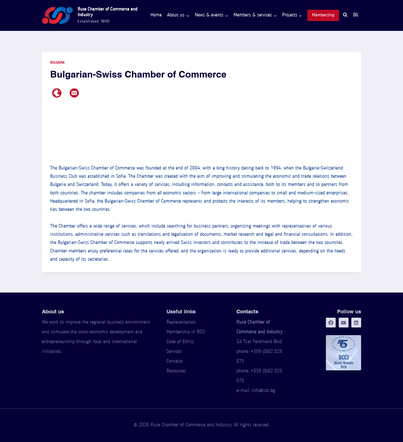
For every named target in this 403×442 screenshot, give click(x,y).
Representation (181, 322)
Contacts (175, 361)
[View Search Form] (345, 15)
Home (156, 15)
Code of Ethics (180, 342)
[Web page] (56, 93)
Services (174, 351)
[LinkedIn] (356, 322)
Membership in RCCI (186, 332)
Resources (176, 371)
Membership (323, 15)
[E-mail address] (74, 93)
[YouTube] (344, 322)
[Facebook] (331, 322)
